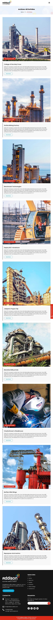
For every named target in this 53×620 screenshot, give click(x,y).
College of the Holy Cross (12, 64)
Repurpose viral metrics (12, 553)
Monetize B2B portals (11, 370)
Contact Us (31, 588)
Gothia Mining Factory (11, 125)
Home (22, 12)
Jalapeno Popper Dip (11, 309)
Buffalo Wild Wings (10, 492)
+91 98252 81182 (9, 609)
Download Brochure (8, 590)
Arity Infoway (33, 618)
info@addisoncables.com (11, 606)
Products (31, 584)
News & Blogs (32, 586)
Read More (8, 73)
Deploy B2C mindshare (12, 248)
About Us (31, 580)
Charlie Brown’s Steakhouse (13, 431)
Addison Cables (23, 617)
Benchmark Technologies (12, 186)
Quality (30, 582)
